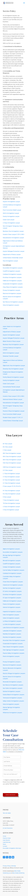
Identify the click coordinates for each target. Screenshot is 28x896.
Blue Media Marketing (18, 873)
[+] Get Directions (7, 828)
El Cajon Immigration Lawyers (12, 597)
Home (4, 836)
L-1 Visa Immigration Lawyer (11, 473)
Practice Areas (7, 838)
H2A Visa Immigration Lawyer (12, 463)
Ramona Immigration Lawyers (12, 293)
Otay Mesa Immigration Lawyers (13, 287)
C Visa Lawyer (7, 450)
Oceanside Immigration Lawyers (13, 284)
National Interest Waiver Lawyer (12, 399)
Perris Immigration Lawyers (11, 656)
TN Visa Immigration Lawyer (11, 503)
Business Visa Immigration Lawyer (13, 231)
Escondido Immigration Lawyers (13, 268)
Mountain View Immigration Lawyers (14, 640)
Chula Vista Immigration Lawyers (13, 581)
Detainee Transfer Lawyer (10, 356)
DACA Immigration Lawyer (11, 213)
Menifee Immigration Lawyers (12, 634)
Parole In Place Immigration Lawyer (13, 411)
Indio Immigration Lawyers (11, 614)
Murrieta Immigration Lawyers (12, 637)
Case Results (6, 840)
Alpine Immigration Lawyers (11, 549)
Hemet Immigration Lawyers (11, 607)
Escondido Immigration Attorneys (12, 848)
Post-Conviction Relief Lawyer (12, 210)
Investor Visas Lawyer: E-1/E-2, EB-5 (13, 234)
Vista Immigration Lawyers (11, 305)
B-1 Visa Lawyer (7, 443)
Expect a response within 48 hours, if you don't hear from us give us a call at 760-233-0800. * (13, 782)
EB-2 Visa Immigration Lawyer (12, 456)
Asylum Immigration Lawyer (11, 201)
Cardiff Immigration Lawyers (11, 271)
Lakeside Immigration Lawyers (12, 630)
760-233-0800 (7, 813)
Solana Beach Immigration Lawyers (13, 694)
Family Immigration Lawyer (11, 216)
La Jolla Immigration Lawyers (12, 624)
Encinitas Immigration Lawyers (12, 277)
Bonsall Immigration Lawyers (12, 560)
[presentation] (14, 789)
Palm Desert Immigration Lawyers (13, 646)
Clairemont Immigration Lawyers (13, 585)
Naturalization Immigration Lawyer (13, 237)
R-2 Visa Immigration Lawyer (11, 493)
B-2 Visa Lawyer (7, 447)
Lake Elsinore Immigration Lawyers (13, 627)
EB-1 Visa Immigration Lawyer (12, 453)
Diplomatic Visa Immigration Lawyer (14, 365)
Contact (5, 846)
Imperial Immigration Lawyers (12, 611)
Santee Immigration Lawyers (11, 691)
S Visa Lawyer (7, 497)
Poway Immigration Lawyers (11, 290)
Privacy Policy (6, 866)
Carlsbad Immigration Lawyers (12, 274)
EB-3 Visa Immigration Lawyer (12, 459)
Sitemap (13, 866)
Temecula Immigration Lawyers (12, 698)
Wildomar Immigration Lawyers (12, 712)
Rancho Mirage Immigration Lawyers (14, 673)
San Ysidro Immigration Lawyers (12, 688)
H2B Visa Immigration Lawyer (12, 467)
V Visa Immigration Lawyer (11, 509)
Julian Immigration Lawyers (11, 618)
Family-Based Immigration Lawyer (13, 377)
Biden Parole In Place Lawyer (11, 341)
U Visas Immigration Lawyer (11, 223)
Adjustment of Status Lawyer (12, 254)
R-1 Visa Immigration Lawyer (11, 490)
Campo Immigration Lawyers (12, 567)
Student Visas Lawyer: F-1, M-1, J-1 (13, 417)
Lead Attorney (7, 842)
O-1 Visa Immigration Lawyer (11, 483)
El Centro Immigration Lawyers (12, 591)
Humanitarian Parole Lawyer (11, 387)
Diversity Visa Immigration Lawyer (13, 369)
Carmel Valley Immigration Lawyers (13, 570)
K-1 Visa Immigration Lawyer (11, 480)
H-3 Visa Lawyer (8, 470)
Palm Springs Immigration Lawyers (13, 650)
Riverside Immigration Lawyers (12, 682)
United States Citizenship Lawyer (13, 257)
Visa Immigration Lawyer (10, 261)
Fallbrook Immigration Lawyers (12, 280)
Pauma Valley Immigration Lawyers (13, 653)
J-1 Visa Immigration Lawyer (11, 476)
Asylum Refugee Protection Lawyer (13, 251)
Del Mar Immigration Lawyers (12, 588)
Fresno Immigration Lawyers (11, 604)
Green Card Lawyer (8, 219)
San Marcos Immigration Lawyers (13, 302)
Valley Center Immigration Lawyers (13, 701)
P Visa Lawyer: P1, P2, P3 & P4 (12, 486)
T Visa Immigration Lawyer (11, 500)
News (4, 844)
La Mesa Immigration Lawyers (12, 621)
